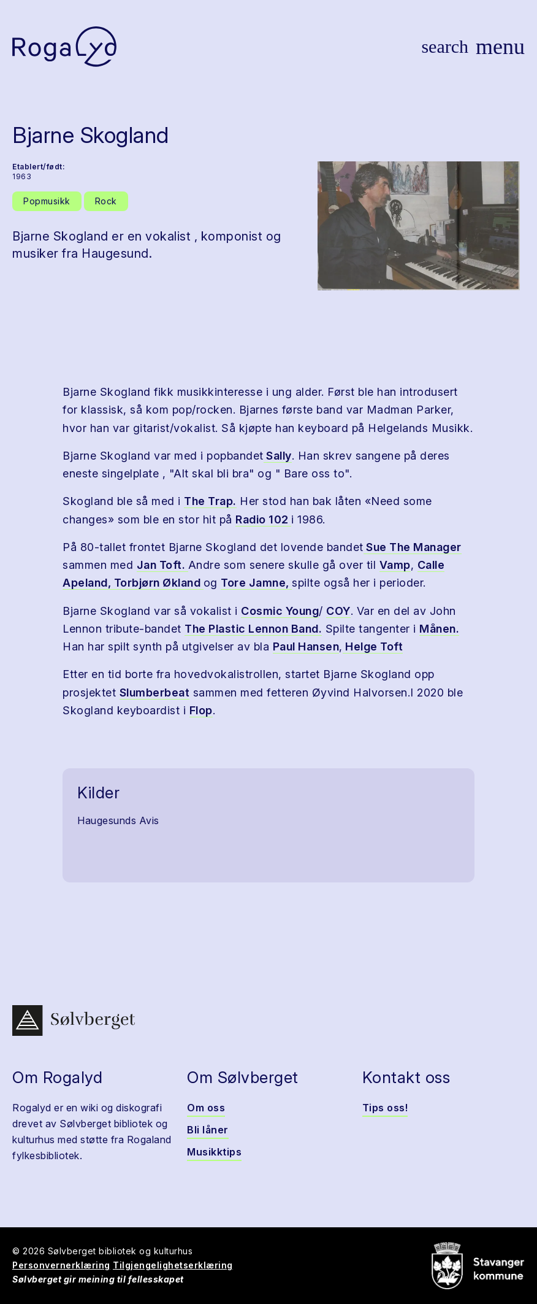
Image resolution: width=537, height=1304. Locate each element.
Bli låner (208, 1130)
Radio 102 (263, 519)
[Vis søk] (444, 47)
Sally (278, 455)
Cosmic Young (280, 610)
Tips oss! (385, 1107)
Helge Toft (373, 646)
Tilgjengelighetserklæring (173, 1265)
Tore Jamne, (256, 582)
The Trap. (210, 501)
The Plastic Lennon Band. (253, 628)
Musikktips (214, 1152)
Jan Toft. (162, 564)
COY (338, 610)
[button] (419, 226)
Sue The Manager (413, 547)
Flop (201, 710)
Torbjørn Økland (159, 582)
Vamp (395, 564)
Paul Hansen (306, 646)
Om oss (206, 1107)
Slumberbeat (155, 692)
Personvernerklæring (61, 1265)
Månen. (439, 628)
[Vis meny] (500, 46)
